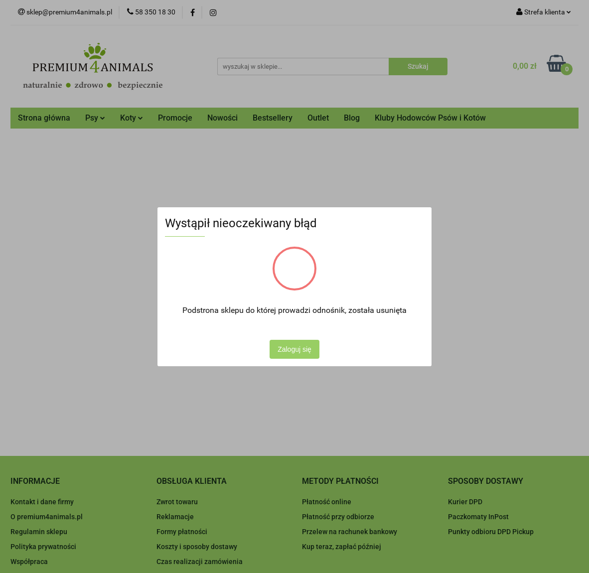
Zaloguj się (294, 349)
